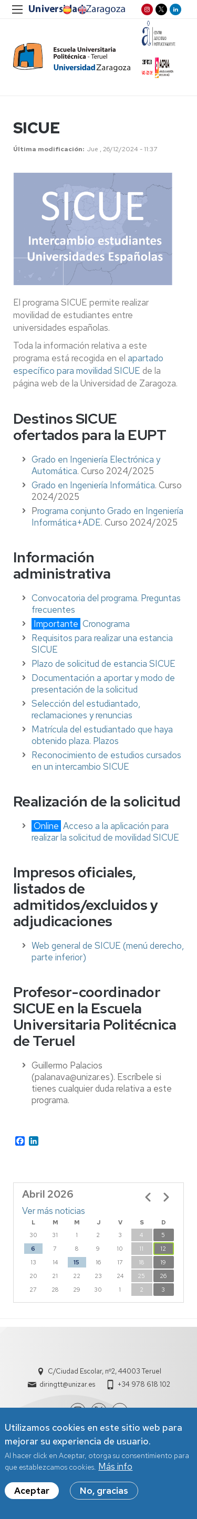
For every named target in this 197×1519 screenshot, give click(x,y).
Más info (115, 1470)
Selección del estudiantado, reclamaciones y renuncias (86, 709)
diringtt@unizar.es (67, 1384)
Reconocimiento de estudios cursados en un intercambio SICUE (106, 760)
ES (66, 10)
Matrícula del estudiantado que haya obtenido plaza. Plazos (102, 735)
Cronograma (106, 624)
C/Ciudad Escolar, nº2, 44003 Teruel (104, 1371)
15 (76, 1262)
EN (81, 10)
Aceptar (31, 1494)
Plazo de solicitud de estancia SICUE (103, 663)
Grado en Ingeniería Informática (93, 485)
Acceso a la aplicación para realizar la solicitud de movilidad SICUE (105, 831)
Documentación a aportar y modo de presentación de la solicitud (103, 683)
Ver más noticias (53, 1211)
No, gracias (104, 1494)
